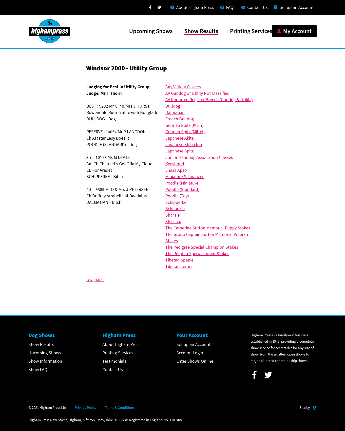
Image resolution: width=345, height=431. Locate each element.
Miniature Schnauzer (184, 176)
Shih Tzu (173, 221)
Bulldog (172, 106)
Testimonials (114, 361)
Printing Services (251, 31)
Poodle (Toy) (177, 196)
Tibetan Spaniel (180, 260)
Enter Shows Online (194, 361)
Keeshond (174, 164)
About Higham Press (121, 344)
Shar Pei (173, 215)
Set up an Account (193, 344)
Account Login (189, 353)
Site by (308, 407)
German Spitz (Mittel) (185, 131)
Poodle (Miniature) (182, 183)
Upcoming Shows (150, 31)
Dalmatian (175, 112)
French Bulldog (179, 119)
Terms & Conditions (119, 407)
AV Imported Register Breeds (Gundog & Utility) (209, 99)
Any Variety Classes (183, 87)
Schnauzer (175, 208)
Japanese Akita (179, 138)
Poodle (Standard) (182, 189)
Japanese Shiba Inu (183, 144)
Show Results (201, 31)
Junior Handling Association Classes (199, 157)
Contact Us (112, 369)
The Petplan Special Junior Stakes (197, 253)
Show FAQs (38, 369)
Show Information (45, 361)
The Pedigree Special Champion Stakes (201, 247)
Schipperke (175, 202)
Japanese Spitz (179, 151)
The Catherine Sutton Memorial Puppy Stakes (207, 228)
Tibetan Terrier (179, 266)
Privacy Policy (85, 407)
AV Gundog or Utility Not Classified (197, 93)
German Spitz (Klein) (184, 125)
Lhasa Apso (176, 170)
